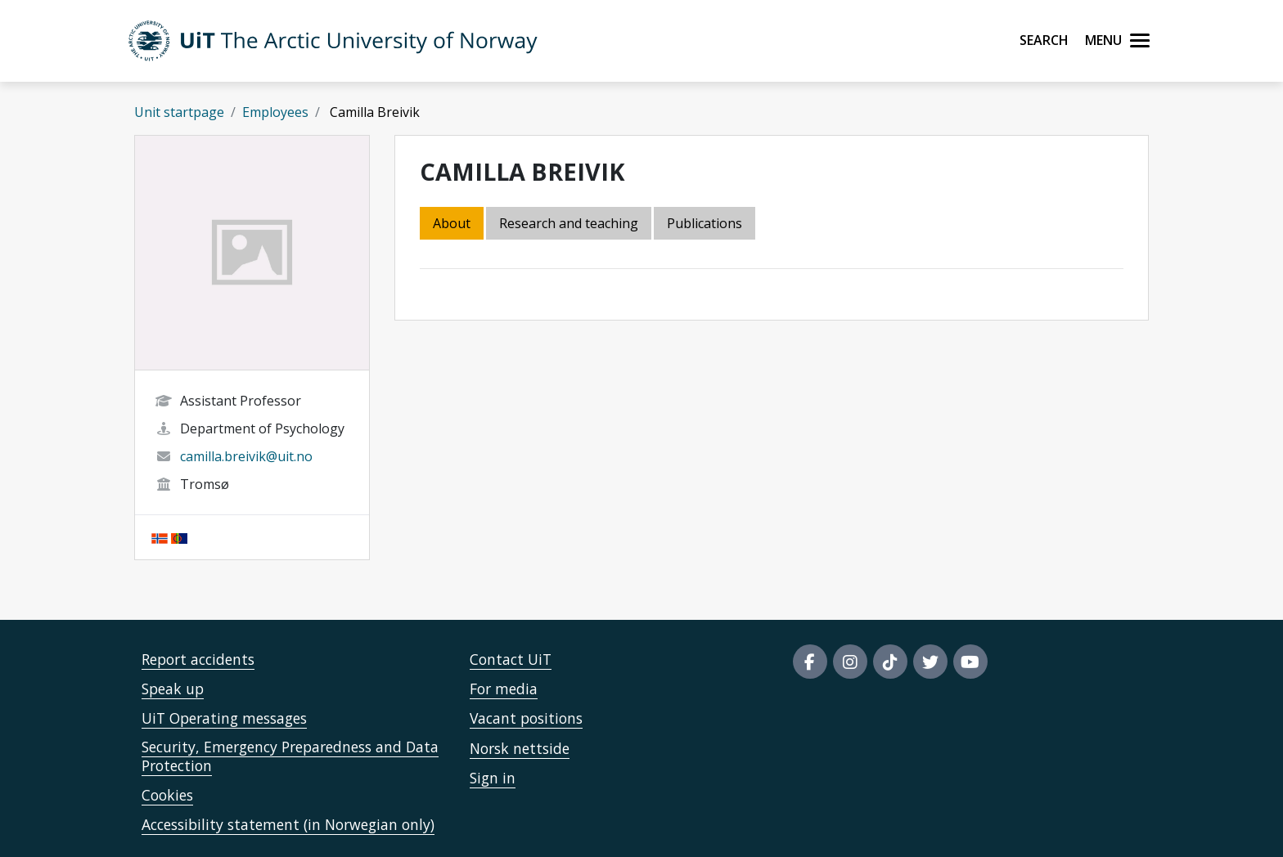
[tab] (706, 224)
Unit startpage (179, 112)
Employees (275, 112)
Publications (704, 223)
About (451, 223)
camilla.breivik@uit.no (246, 456)
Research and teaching (568, 223)
